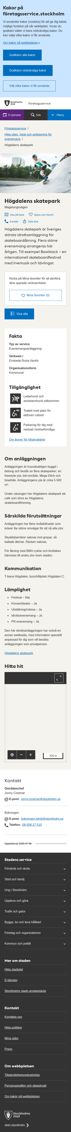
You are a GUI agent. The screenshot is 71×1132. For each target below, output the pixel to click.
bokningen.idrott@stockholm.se (42, 818)
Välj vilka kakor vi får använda (29, 85)
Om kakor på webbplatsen (20, 42)
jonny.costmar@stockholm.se (41, 799)
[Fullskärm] (58, 678)
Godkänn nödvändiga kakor (27, 70)
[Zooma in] (30, 754)
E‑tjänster (12, 115)
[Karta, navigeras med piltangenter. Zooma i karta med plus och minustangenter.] (35, 717)
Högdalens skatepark (19, 653)
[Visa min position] (12, 754)
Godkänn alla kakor (22, 55)
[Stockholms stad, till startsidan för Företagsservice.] (35, 103)
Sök (36, 115)
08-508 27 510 (32, 824)
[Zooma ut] (21, 754)
